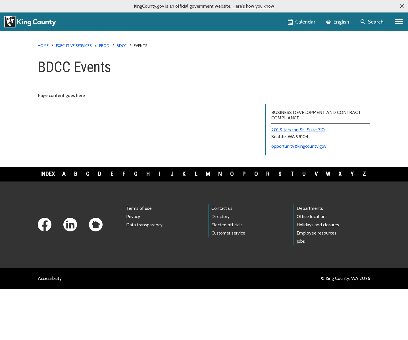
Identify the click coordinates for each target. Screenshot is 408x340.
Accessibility (50, 329)
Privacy (133, 267)
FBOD (104, 45)
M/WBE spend (282, 135)
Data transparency (144, 275)
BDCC (121, 45)
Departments (310, 259)
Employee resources (316, 284)
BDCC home (280, 72)
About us (277, 81)
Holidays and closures (318, 275)
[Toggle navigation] (399, 21)
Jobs (301, 292)
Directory (220, 267)
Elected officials (227, 275)
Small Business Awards (290, 144)
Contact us (221, 259)
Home (43, 45)
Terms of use (139, 259)
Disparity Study (283, 117)
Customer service (228, 284)
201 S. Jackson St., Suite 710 (298, 180)
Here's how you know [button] (253, 6)
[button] (401, 6)
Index (47, 224)
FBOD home (280, 63)
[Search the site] (372, 21)
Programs (279, 90)
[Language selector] (338, 21)
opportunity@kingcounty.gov (298, 197)
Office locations (312, 267)
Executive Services (74, 45)
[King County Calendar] (301, 21)
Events (275, 99)
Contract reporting (286, 126)
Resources (280, 108)
